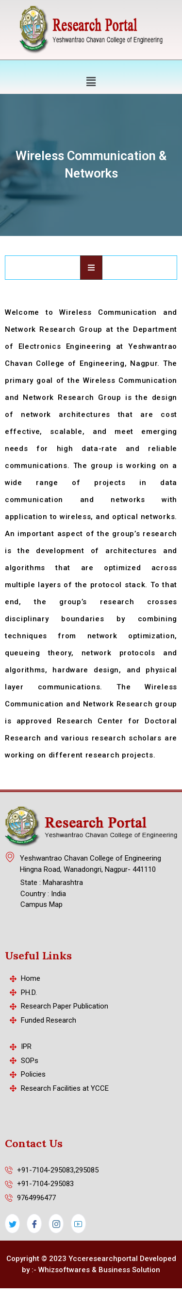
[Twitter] (12, 1223)
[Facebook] (34, 1223)
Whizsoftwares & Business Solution (99, 1269)
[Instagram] (56, 1223)
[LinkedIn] (78, 1223)
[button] (91, 81)
